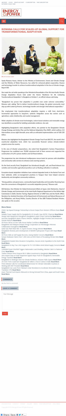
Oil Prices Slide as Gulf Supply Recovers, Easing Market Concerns (27, 234)
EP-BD (11, 12)
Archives (4, 2)
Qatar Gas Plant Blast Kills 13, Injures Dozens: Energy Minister (27, 228)
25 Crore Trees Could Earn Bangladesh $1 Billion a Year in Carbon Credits (30, 261)
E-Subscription (30, 2)
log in (10, 2)
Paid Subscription (42, 2)
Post (5, 313)
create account (19, 2)
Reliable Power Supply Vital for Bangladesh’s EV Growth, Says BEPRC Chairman (32, 213)
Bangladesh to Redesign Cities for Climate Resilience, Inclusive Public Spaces (31, 259)
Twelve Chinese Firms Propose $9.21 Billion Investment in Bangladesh (29, 252)
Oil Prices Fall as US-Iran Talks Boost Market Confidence (25, 221)
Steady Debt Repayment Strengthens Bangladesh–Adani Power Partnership (31, 215)
